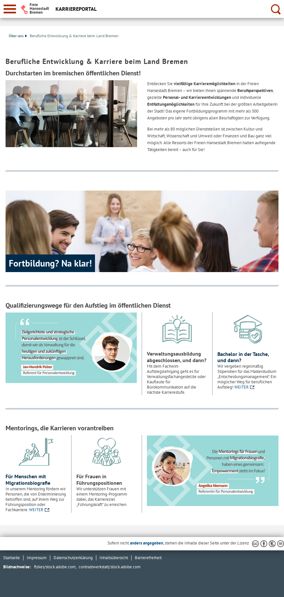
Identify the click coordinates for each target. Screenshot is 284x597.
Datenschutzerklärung (73, 557)
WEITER (241, 387)
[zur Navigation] (10, 9)
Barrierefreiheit (148, 557)
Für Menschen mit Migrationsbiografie (28, 479)
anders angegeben (146, 543)
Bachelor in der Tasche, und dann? (243, 357)
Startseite (11, 557)
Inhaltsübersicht (114, 557)
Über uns (18, 35)
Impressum (37, 557)
